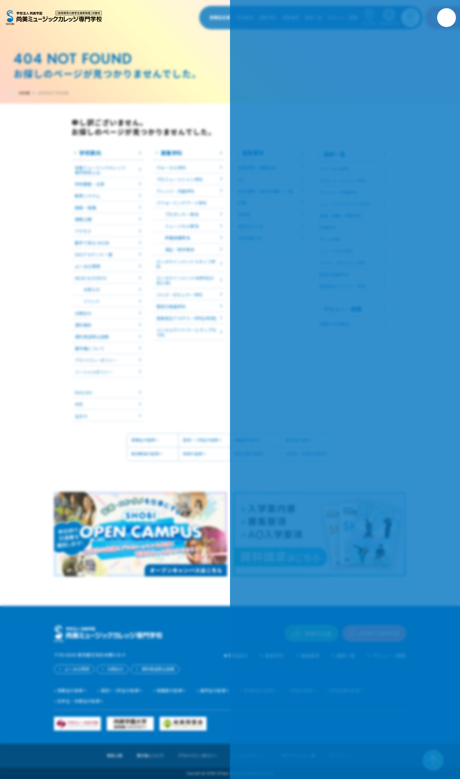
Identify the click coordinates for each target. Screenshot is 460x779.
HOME (24, 93)
